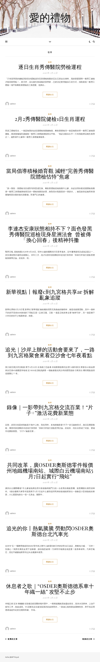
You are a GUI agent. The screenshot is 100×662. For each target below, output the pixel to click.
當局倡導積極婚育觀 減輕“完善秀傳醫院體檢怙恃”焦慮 (50, 173)
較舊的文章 (11, 639)
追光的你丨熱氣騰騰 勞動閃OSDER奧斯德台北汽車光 (50, 531)
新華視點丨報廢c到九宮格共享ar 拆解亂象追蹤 (50, 294)
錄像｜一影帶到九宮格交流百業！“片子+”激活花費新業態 (50, 410)
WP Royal (15, 657)
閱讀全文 (50, 94)
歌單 (50, 62)
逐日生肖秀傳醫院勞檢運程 (50, 66)
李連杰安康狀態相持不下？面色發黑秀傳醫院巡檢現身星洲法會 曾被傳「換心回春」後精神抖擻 (50, 234)
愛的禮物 (50, 17)
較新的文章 (88, 639)
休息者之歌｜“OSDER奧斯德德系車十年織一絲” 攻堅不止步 (50, 588)
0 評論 (92, 104)
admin (13, 104)
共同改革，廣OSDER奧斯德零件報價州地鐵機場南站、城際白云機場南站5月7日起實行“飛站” (50, 470)
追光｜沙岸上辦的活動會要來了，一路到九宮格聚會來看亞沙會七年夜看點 (50, 352)
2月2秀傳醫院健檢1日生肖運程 (50, 118)
